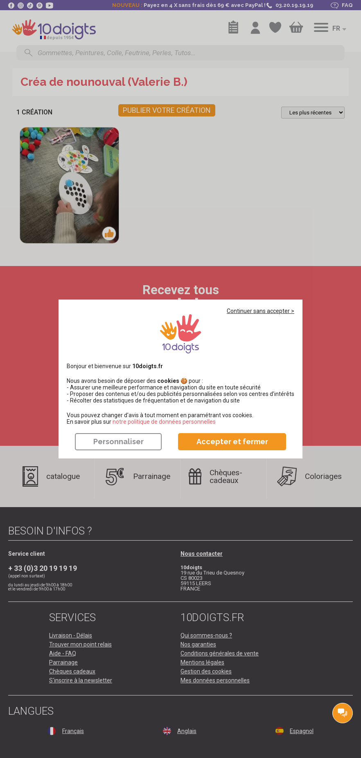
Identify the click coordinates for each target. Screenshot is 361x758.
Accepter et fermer (232, 441)
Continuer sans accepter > (260, 311)
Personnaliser (118, 441)
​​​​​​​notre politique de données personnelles (164, 421)
